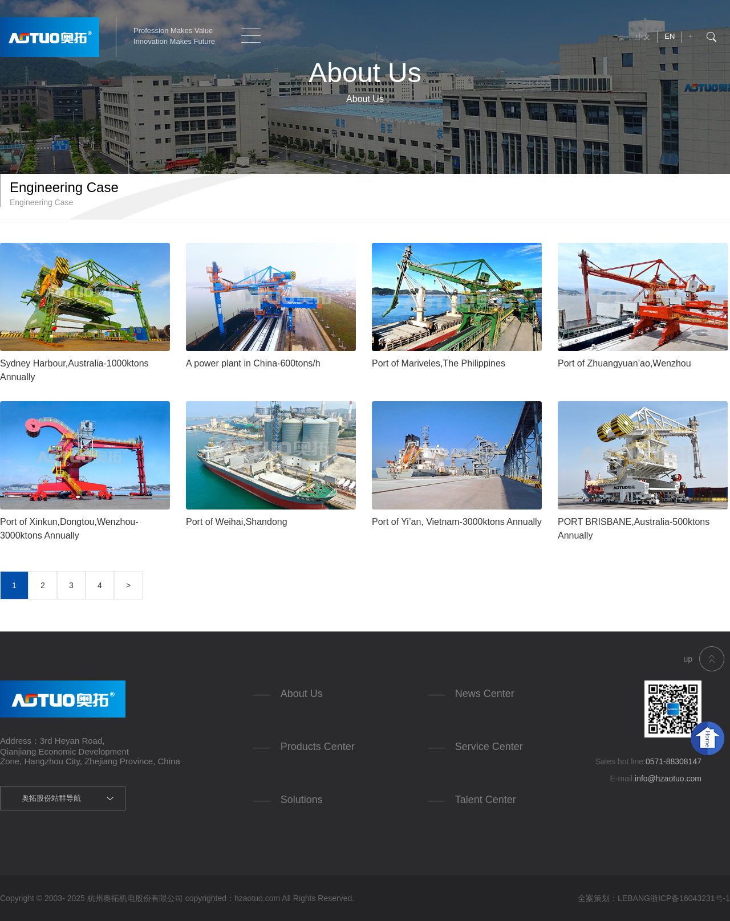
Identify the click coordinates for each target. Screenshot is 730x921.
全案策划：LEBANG (614, 898)
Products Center (318, 746)
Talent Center (485, 799)
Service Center (489, 746)
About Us (302, 693)
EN (669, 36)
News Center (484, 693)
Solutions (302, 799)
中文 (643, 36)
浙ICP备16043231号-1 (690, 898)
